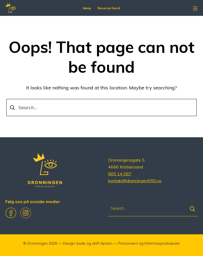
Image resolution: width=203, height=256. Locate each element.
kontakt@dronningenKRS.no (135, 180)
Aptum (106, 243)
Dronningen (37, 243)
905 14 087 (119, 173)
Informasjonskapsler (162, 243)
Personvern (128, 243)
